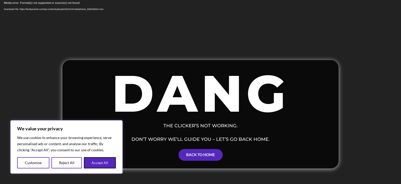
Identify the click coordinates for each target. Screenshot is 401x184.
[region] (66, 147)
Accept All (100, 162)
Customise (33, 162)
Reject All (66, 162)
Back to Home (200, 154)
